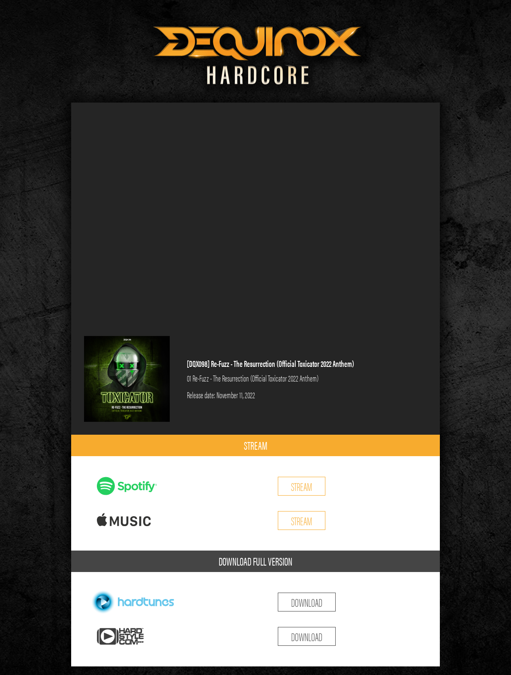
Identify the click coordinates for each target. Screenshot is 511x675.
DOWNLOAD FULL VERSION (255, 561)
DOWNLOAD (306, 602)
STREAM (256, 445)
